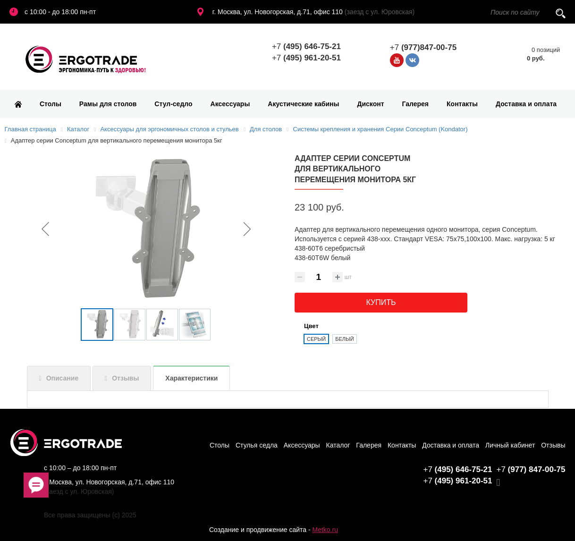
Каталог (338, 445)
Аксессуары (230, 104)
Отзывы (125, 378)
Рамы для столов (108, 104)
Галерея (415, 104)
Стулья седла (257, 445)
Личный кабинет (510, 445)
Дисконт (370, 104)
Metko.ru (325, 529)
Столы (50, 104)
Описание (62, 378)
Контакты (462, 104)
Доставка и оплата (526, 104)
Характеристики (191, 378)
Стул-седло (173, 104)
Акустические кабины (303, 104)
